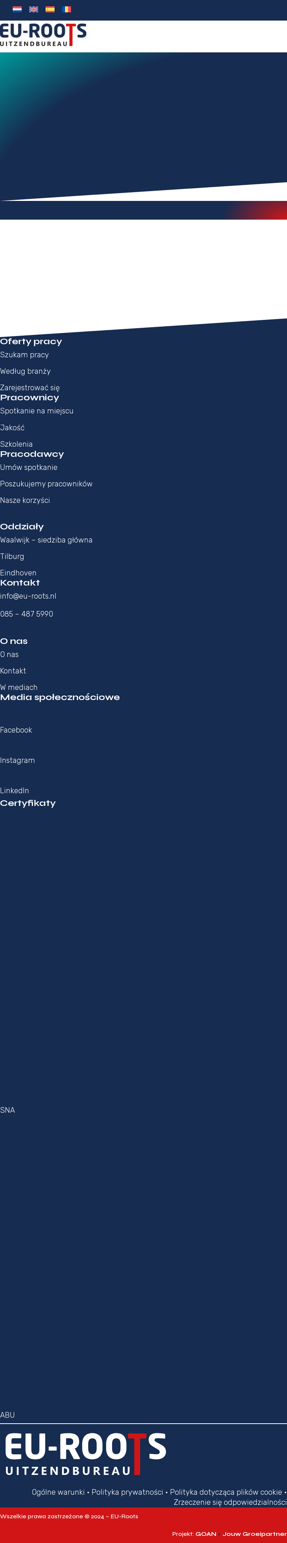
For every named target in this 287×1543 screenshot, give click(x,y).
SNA (7, 1110)
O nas (9, 654)
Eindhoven (18, 572)
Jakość (12, 427)
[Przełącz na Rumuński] (66, 9)
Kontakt (13, 670)
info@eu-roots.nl (28, 596)
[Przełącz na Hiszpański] (50, 9)
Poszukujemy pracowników (46, 483)
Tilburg (12, 556)
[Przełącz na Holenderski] (17, 9)
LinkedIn (14, 790)
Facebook (16, 729)
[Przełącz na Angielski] (33, 9)
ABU (7, 1415)
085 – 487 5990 (26, 613)
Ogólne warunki (58, 1492)
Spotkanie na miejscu (37, 410)
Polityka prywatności (127, 1492)
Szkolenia (16, 444)
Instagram (17, 760)
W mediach (19, 687)
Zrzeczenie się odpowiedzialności (230, 1502)
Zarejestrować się (30, 387)
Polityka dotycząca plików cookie (226, 1492)
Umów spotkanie (29, 467)
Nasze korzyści (25, 500)
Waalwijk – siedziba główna (46, 539)
